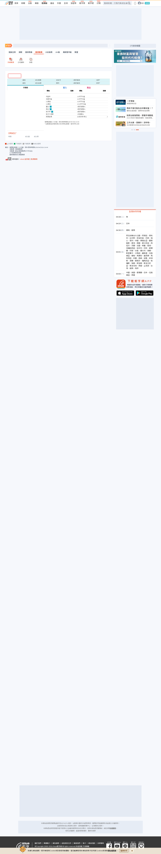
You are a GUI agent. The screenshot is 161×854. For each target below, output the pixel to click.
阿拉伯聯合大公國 (133, 235)
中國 (136, 240)
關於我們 (38, 843)
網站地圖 (91, 843)
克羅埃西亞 (130, 248)
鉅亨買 (82, 3)
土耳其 (146, 266)
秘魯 (145, 258)
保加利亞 (140, 238)
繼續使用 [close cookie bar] (123, 851)
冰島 (136, 251)
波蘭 (131, 261)
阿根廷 (144, 235)
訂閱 (98, 3)
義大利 (143, 251)
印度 (131, 251)
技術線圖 (136, 46)
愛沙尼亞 (145, 243)
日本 (128, 223)
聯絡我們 (77, 843)
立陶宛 (137, 253)
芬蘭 (133, 246)
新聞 (23, 3)
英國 (133, 272)
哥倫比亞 (143, 240)
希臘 (144, 246)
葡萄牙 (137, 261)
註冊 (147, 3)
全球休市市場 (135, 211)
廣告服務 (56, 843)
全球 (66, 3)
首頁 (16, 3)
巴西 (147, 238)
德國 (138, 243)
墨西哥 (146, 256)
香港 (149, 246)
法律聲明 (100, 843)
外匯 (59, 3)
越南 (133, 230)
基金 (52, 3)
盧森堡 (144, 253)
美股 (37, 3)
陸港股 (44, 3)
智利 (131, 240)
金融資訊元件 (66, 843)
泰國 (140, 266)
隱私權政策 (112, 851)
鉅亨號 (91, 3)
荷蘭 (135, 258)
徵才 (84, 843)
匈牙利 (139, 248)
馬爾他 (139, 256)
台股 (30, 3)
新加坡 (139, 263)
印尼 (145, 248)
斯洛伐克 (133, 266)
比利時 (132, 238)
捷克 (133, 243)
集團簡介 (47, 843)
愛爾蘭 (139, 272)
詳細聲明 (113, 828)
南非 (136, 268)
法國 (138, 246)
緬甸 (128, 230)
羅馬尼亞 (145, 261)
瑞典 (133, 263)
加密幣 (73, 3)
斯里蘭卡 (129, 253)
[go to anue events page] (135, 3)
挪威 (140, 258)
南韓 (149, 251)
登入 (143, 3)
